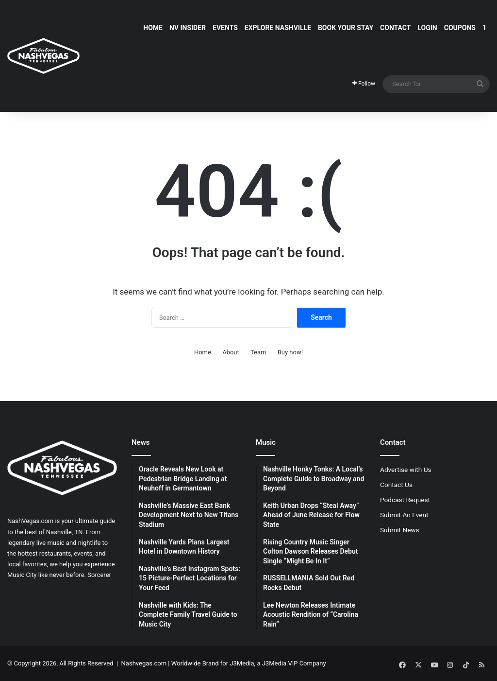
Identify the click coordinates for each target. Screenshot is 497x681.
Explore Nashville (278, 28)
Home (153, 28)
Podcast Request (405, 500)
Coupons (460, 28)
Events (225, 28)
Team (258, 352)
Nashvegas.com (143, 663)
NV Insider (187, 28)
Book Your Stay (345, 28)
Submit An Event (404, 515)
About (230, 352)
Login (427, 28)
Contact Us (396, 485)
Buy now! (290, 352)
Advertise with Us (405, 469)
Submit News (399, 530)
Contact (395, 28)
